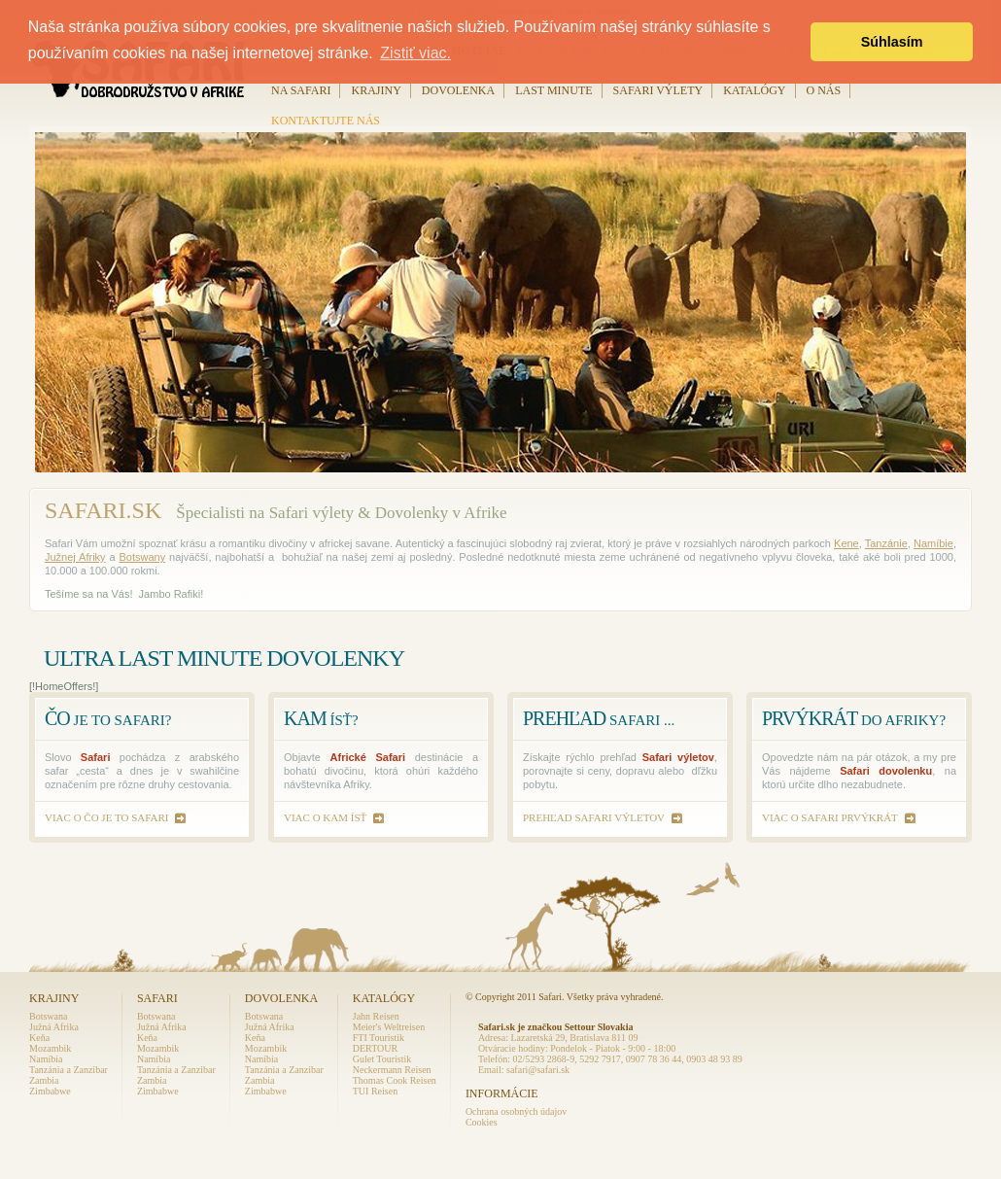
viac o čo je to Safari (106, 817)
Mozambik (50, 1048)
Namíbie (933, 543)
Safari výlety (658, 90)
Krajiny (375, 90)
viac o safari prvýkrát (830, 817)
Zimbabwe (50, 1091)
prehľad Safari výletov (594, 817)
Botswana (48, 1016)
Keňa (39, 1037)
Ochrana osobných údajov (516, 1111)
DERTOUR (375, 1048)
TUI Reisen (375, 1091)
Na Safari (300, 90)
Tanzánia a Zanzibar (68, 1069)
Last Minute (553, 90)
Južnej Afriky (75, 557)
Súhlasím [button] (892, 42)
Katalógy (754, 90)
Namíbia (45, 1059)
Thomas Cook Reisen (394, 1080)
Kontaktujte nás (325, 120)
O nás (824, 90)
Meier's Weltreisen (389, 1027)
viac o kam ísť (325, 817)
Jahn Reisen (376, 1016)
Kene (846, 543)
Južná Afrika (54, 1027)
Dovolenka (458, 90)
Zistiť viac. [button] (415, 53)
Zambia (44, 1080)
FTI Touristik (378, 1037)
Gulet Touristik (382, 1059)
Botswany (142, 557)
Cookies (482, 1122)
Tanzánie (886, 543)
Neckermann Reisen (392, 1069)
